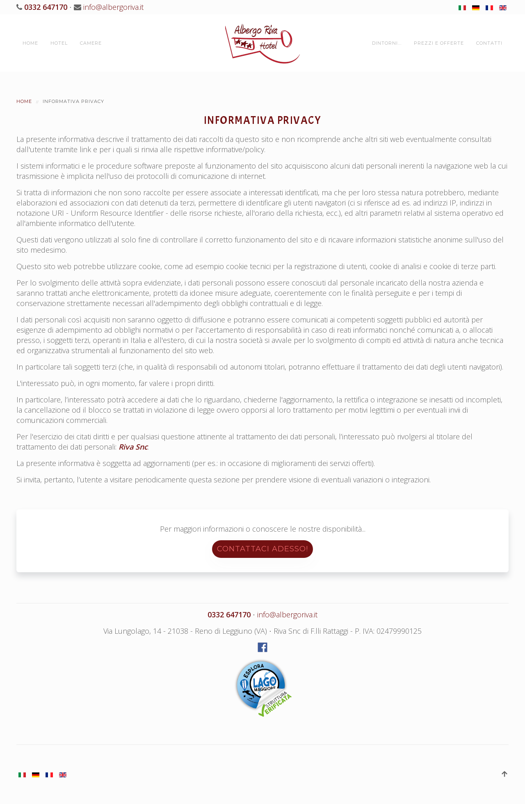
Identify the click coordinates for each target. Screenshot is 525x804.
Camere (91, 43)
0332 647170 (44, 7)
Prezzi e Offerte (439, 43)
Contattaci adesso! (262, 548)
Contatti (489, 43)
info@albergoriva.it (113, 7)
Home (30, 43)
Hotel (59, 43)
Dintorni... (387, 43)
